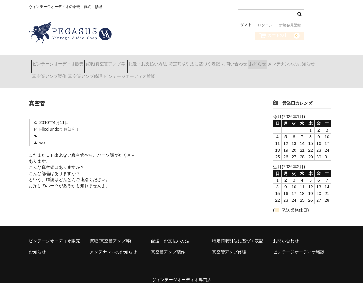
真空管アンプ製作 (111, 73)
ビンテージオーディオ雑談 (213, 73)
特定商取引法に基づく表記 (229, 61)
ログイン (265, 25)
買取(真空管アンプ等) (119, 61)
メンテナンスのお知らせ (58, 73)
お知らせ (314, 61)
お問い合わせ (280, 61)
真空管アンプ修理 (158, 73)
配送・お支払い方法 (172, 61)
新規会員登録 (290, 25)
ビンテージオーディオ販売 (60, 61)
